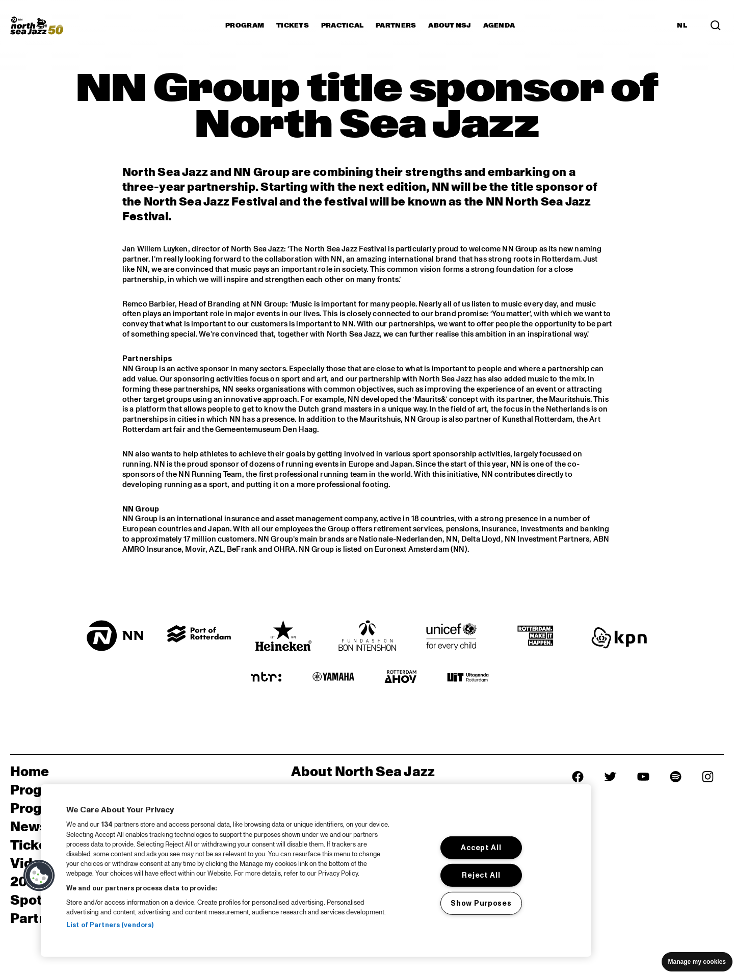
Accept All (481, 847)
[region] (316, 870)
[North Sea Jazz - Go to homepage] (36, 25)
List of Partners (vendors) (109, 925)
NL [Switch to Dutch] (682, 25)
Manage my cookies (697, 961)
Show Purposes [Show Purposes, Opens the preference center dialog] (481, 903)
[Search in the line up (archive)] (715, 25)
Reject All (481, 875)
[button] (39, 875)
